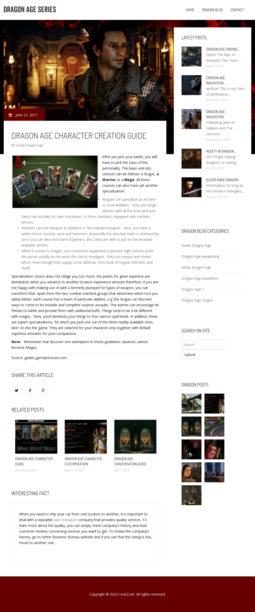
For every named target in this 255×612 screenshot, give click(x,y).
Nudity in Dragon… (221, 151)
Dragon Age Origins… (223, 49)
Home (190, 9)
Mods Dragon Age (196, 267)
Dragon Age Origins (197, 300)
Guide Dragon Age (29, 145)
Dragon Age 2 (193, 289)
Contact (237, 9)
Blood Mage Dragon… (223, 180)
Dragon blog (212, 9)
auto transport (65, 519)
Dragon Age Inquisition (200, 278)
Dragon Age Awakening (200, 256)
